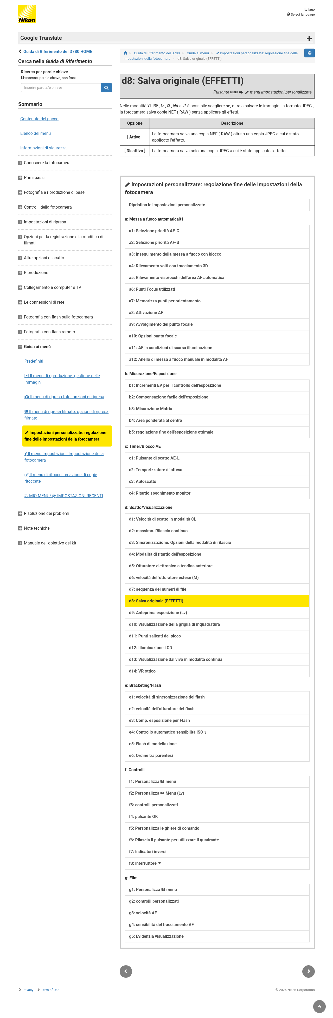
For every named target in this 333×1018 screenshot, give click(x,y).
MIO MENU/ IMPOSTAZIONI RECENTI (63, 495)
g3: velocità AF (143, 912)
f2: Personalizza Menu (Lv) (156, 793)
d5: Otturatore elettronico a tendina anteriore (171, 565)
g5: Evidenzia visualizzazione (156, 936)
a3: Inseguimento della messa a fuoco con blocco (175, 254)
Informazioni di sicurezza (43, 147)
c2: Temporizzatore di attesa (155, 469)
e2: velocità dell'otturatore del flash (162, 708)
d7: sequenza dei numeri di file (157, 589)
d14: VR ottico (142, 671)
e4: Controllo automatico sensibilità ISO (168, 732)
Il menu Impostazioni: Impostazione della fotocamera (64, 457)
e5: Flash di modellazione (153, 743)
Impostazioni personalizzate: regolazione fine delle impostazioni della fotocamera (65, 436)
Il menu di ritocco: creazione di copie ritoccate (60, 478)
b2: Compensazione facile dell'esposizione (168, 397)
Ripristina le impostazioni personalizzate (167, 204)
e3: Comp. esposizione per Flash (159, 720)
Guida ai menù (198, 53)
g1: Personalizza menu (153, 889)
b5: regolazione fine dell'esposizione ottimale (171, 432)
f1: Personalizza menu (152, 781)
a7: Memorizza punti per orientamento (165, 300)
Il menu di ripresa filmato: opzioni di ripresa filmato (66, 415)
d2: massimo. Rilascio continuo (158, 530)
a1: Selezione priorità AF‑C (154, 230)
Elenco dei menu (35, 133)
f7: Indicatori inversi (147, 851)
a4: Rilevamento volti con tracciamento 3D (168, 265)
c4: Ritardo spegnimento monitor (159, 493)
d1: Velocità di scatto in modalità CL (162, 519)
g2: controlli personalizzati (154, 901)
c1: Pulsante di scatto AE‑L (154, 458)
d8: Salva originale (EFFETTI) (156, 600)
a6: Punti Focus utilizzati (152, 289)
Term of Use (50, 990)
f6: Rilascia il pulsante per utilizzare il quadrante (174, 839)
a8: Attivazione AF (146, 312)
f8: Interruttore (145, 863)
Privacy (27, 990)
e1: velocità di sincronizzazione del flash (167, 697)
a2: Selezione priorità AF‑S (154, 242)
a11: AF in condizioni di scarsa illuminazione (170, 347)
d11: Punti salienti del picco (155, 636)
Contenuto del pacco (39, 118)
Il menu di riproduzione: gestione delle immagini (62, 379)
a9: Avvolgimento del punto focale (161, 324)
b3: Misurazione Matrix (150, 408)
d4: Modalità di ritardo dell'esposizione (165, 554)
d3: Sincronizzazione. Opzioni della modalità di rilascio (180, 542)
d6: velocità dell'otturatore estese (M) (164, 577)
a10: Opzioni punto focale (153, 336)
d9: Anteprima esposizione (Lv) (158, 612)
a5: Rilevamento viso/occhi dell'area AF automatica (176, 277)
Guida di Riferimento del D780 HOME (57, 51)
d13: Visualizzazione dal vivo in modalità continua (175, 659)
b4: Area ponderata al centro (155, 420)
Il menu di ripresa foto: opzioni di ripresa (64, 396)
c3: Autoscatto (142, 481)
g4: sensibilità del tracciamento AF (161, 924)
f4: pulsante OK (143, 816)
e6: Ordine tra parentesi (151, 755)
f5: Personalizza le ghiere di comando (164, 828)
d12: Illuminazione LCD (150, 647)
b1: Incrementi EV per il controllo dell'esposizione (175, 385)
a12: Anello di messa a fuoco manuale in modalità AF (178, 359)
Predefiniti (33, 361)
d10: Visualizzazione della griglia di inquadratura (174, 624)
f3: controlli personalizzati (153, 804)
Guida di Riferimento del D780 (157, 53)
